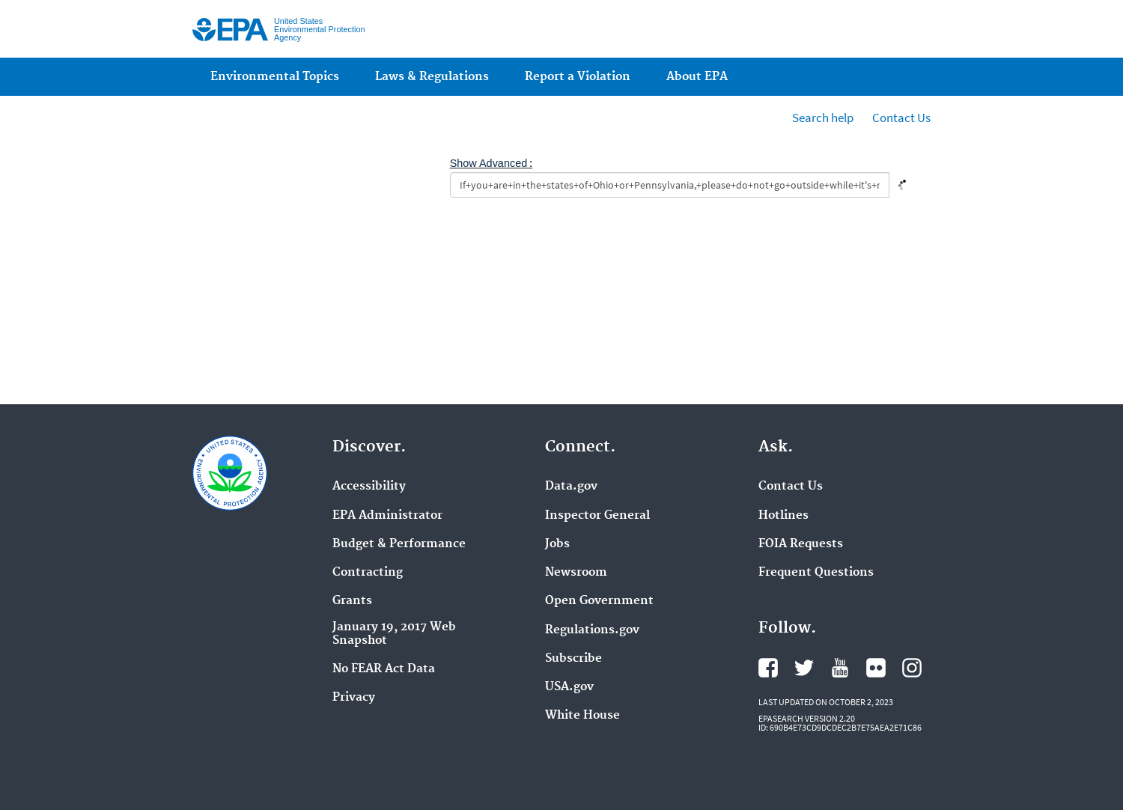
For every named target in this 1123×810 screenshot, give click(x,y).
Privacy (353, 697)
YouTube (840, 667)
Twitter (804, 667)
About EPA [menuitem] (697, 77)
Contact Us (901, 117)
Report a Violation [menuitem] (577, 77)
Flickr (876, 667)
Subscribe (573, 659)
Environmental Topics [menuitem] (274, 77)
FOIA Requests (800, 544)
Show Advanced (489, 163)
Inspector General (597, 516)
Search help (822, 117)
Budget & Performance (399, 544)
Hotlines (783, 516)
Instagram (912, 667)
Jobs (557, 544)
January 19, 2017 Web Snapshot (394, 634)
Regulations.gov (592, 630)
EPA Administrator (387, 516)
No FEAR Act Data (383, 669)
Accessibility (369, 486)
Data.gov (571, 486)
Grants (352, 601)
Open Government (599, 601)
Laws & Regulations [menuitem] (432, 77)
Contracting (367, 572)
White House (582, 715)
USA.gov (569, 687)
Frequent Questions (816, 572)
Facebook (768, 667)
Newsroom (576, 572)
